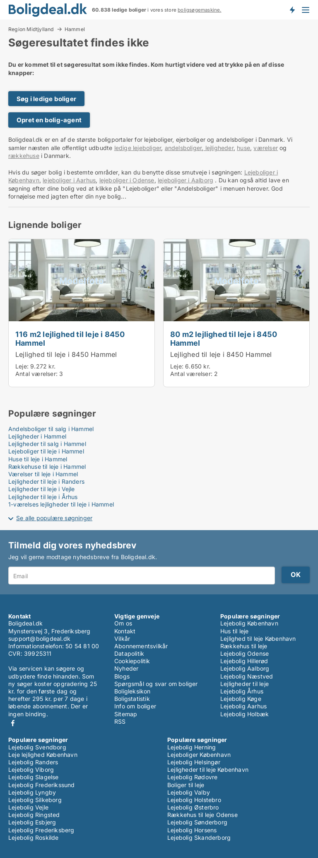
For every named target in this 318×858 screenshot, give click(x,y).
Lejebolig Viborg (31, 769)
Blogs (122, 676)
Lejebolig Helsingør (193, 762)
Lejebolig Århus (241, 691)
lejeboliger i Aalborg (185, 180)
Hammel (75, 29)
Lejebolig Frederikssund (41, 784)
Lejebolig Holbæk (244, 713)
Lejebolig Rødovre (192, 776)
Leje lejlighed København (42, 754)
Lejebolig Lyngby (32, 792)
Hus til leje (234, 631)
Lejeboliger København (199, 754)
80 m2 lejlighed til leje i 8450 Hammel (223, 338)
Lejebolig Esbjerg (32, 822)
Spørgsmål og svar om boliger (156, 683)
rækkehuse (23, 155)
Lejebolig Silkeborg (35, 799)
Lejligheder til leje (244, 683)
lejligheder (218, 147)
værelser (265, 147)
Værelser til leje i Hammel (43, 473)
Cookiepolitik (132, 660)
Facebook (12, 723)
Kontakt (124, 631)
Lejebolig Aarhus (243, 706)
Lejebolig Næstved (246, 676)
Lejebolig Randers (33, 762)
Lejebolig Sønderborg (197, 822)
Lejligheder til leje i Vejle (41, 488)
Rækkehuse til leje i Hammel (47, 466)
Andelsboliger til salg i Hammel (51, 428)
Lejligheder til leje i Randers (46, 481)
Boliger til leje (185, 784)
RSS (120, 721)
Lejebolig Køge (240, 698)
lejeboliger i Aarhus (69, 180)
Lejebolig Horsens (192, 830)
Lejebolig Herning (191, 747)
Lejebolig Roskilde (33, 837)
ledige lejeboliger (137, 147)
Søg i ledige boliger (46, 99)
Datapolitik (129, 653)
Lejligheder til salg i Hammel (47, 443)
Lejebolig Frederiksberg (41, 830)
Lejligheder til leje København (207, 769)
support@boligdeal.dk (39, 638)
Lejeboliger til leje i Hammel (46, 451)
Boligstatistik (132, 698)
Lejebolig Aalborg (244, 668)
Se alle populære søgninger (54, 517)
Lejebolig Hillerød (244, 660)
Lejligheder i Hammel (37, 436)
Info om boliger (135, 706)
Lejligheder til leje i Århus (43, 496)
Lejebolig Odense (244, 653)
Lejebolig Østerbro (193, 807)
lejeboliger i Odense (126, 180)
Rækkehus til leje (243, 646)
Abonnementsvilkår (141, 646)
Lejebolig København (249, 623)
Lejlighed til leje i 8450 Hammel (66, 354)
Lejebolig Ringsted (34, 814)
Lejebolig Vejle (28, 807)
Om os (123, 623)
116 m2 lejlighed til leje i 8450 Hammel (70, 338)
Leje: (22, 366)
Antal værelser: (36, 373)
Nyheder (126, 668)
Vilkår (122, 638)
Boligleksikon (132, 691)
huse (243, 147)
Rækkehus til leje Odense (202, 814)
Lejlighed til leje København (258, 638)
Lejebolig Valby (188, 792)
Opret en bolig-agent (49, 120)
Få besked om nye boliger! (292, 9)
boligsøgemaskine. (199, 10)
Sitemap (125, 713)
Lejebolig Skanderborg (199, 837)
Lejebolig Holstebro (194, 799)
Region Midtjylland (31, 29)
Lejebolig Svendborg (37, 747)
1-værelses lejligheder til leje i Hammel (61, 504)
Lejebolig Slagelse (33, 776)
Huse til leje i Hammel (37, 459)
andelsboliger (183, 147)
